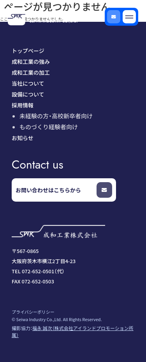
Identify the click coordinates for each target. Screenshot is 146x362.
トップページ (28, 50)
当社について (28, 83)
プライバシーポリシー (33, 312)
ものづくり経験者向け (48, 127)
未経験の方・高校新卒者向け (56, 116)
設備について (28, 94)
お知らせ (22, 138)
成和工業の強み (31, 61)
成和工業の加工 (31, 72)
